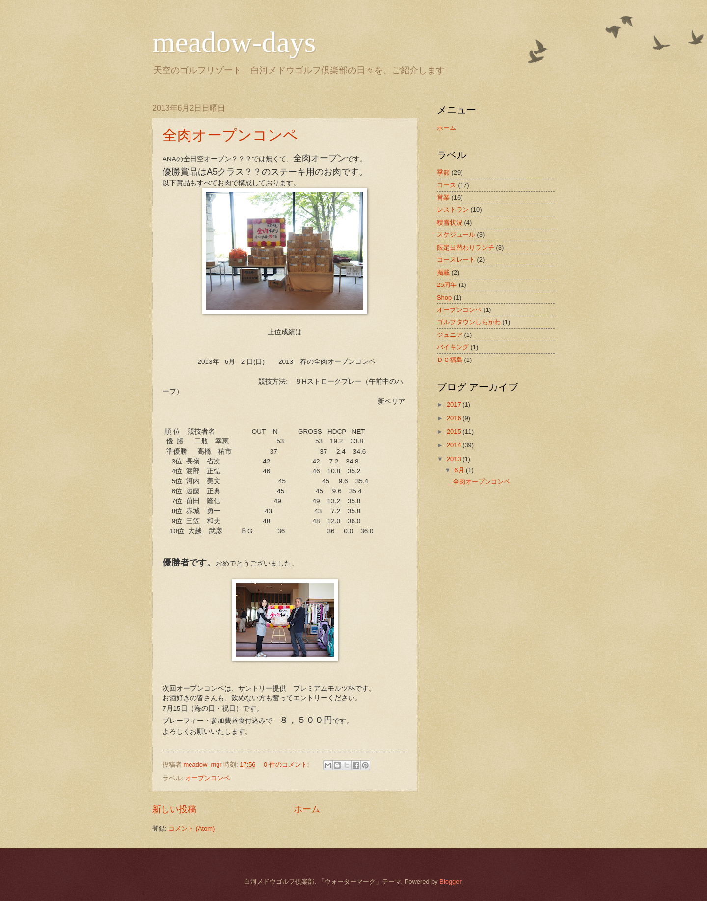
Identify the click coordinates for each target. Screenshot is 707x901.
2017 (454, 404)
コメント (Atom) (191, 828)
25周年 (447, 284)
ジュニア (449, 334)
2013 (454, 459)
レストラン (453, 209)
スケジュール (456, 234)
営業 (443, 197)
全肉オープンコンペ (230, 135)
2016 (454, 418)
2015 (454, 431)
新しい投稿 (174, 809)
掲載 (443, 272)
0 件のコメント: (287, 764)
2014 (454, 445)
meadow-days (234, 42)
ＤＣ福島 (449, 359)
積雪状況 (449, 222)
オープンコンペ (207, 778)
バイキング (453, 347)
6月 (460, 470)
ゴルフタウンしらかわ (469, 322)
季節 (443, 172)
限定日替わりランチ (465, 247)
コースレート (456, 259)
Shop (444, 297)
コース (446, 185)
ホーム (307, 809)
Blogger (450, 881)
